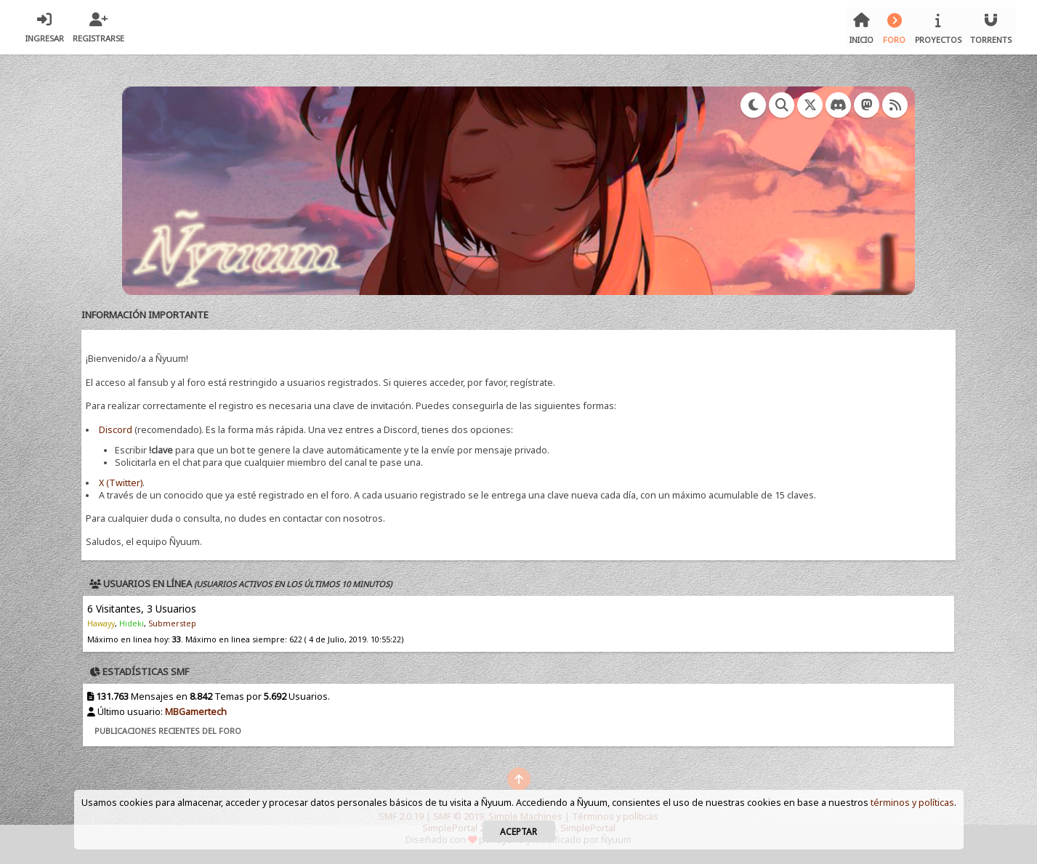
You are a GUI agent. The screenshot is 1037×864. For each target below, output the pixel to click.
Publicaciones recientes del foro (167, 730)
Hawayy (101, 623)
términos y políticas (912, 802)
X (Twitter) (120, 483)
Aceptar (518, 831)
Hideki (131, 623)
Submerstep (172, 623)
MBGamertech (196, 712)
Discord (115, 430)
